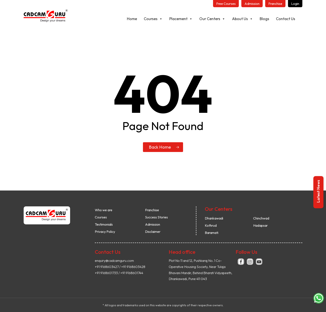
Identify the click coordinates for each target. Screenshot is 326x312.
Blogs (264, 18)
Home (132, 18)
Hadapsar (260, 225)
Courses (153, 19)
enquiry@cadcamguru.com (114, 260)
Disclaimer (152, 231)
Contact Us (285, 18)
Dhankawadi (214, 218)
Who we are (103, 210)
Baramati (211, 233)
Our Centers (212, 19)
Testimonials (104, 224)
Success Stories (156, 217)
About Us (242, 19)
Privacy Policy (105, 231)
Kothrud (211, 225)
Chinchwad (261, 218)
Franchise (152, 210)
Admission (152, 224)
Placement (181, 19)
